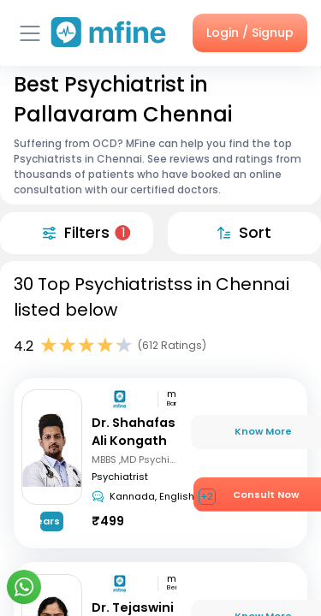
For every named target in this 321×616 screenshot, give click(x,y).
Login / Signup (250, 32)
